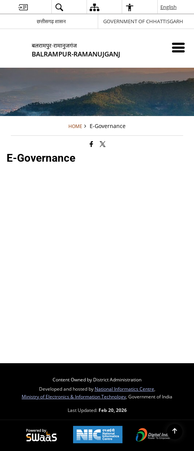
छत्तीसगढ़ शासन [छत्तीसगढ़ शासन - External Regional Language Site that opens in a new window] (51, 21)
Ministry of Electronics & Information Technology (74, 396)
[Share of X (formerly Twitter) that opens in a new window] (102, 144)
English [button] (168, 6)
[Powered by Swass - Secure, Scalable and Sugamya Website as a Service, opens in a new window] (41, 435)
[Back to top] (174, 431)
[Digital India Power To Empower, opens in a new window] (153, 435)
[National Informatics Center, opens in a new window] (97, 435)
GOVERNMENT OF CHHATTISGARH (143, 21)
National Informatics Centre (124, 389)
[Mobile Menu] (178, 47)
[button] (59, 7)
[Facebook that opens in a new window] (91, 144)
